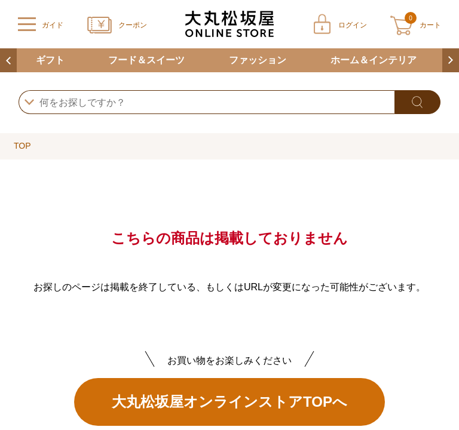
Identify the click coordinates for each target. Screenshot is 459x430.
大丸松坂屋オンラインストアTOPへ (229, 402)
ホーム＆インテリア (374, 60)
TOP (22, 145)
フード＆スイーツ (146, 60)
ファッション (257, 60)
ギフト (50, 60)
